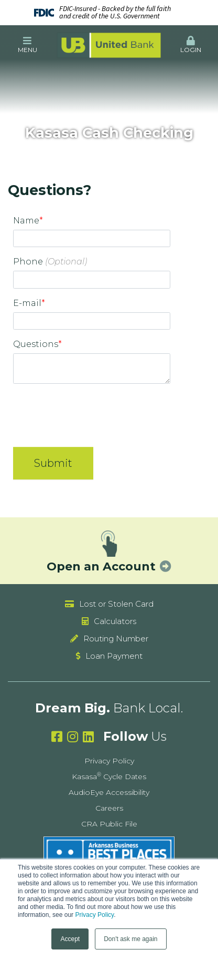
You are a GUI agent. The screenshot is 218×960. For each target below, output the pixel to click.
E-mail (27, 303)
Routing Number (115, 639)
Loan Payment (114, 656)
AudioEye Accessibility (109, 792)
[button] (27, 45)
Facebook (56, 736)
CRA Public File (109, 824)
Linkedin (88, 736)
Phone (28, 262)
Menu (27, 45)
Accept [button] (70, 939)
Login (190, 45)
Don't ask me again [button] (130, 939)
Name (26, 221)
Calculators (115, 621)
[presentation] (92, 415)
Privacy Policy (94, 914)
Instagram (72, 736)
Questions (35, 344)
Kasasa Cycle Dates (109, 776)
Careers (109, 808)
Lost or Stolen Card (116, 604)
